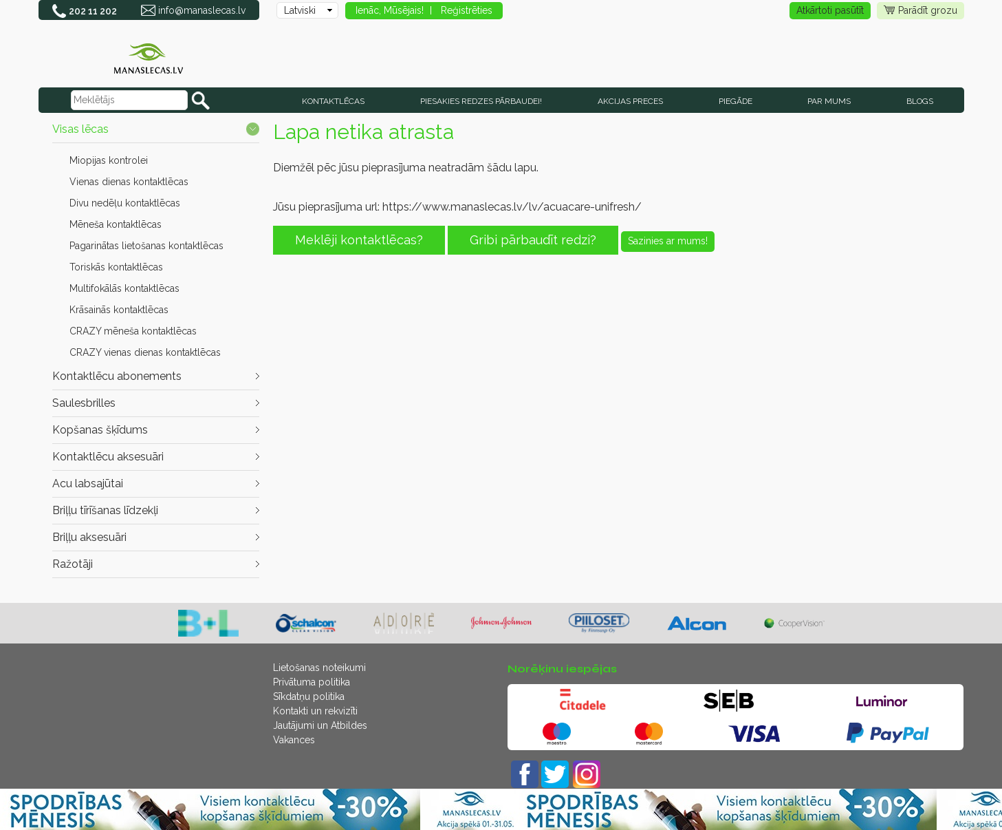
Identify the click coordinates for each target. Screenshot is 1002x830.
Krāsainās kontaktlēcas (118, 309)
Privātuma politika (311, 682)
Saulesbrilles (84, 402)
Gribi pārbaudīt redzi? (533, 240)
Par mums (829, 101)
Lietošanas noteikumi (319, 667)
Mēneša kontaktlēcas (115, 224)
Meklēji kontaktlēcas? (359, 240)
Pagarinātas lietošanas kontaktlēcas (146, 245)
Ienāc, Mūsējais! (390, 10)
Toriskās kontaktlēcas (116, 267)
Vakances (294, 739)
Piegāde (735, 101)
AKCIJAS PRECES (630, 101)
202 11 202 (93, 11)
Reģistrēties (466, 10)
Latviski (300, 10)
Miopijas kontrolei (108, 160)
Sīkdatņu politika (309, 696)
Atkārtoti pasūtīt (830, 10)
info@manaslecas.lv (202, 10)
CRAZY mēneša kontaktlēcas (133, 331)
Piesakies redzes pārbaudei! (481, 101)
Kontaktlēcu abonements (117, 376)
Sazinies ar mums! (668, 240)
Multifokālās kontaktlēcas (124, 288)
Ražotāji (72, 564)
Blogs (919, 101)
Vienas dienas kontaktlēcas (128, 181)
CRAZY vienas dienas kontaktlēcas (145, 352)
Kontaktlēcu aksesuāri (108, 456)
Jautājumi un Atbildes (320, 725)
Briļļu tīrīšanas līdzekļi (105, 510)
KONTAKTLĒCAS (333, 101)
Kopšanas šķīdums (100, 429)
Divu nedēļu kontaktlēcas (124, 203)
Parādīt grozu (920, 11)
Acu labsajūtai (87, 483)
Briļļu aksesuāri (89, 537)
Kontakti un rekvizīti (315, 710)
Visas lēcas (80, 129)
